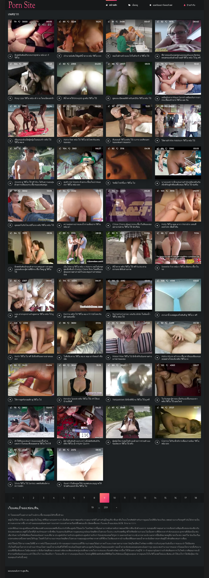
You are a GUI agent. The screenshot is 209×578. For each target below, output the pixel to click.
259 (106, 507)
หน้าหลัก (111, 5)
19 (92, 507)
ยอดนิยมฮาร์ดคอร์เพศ (160, 5)
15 (165, 497)
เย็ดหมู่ (133, 5)
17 (186, 497)
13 (145, 497)
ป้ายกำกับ (189, 5)
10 (114, 497)
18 (196, 497)
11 (125, 497)
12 (135, 497)
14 (155, 497)
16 (175, 497)
